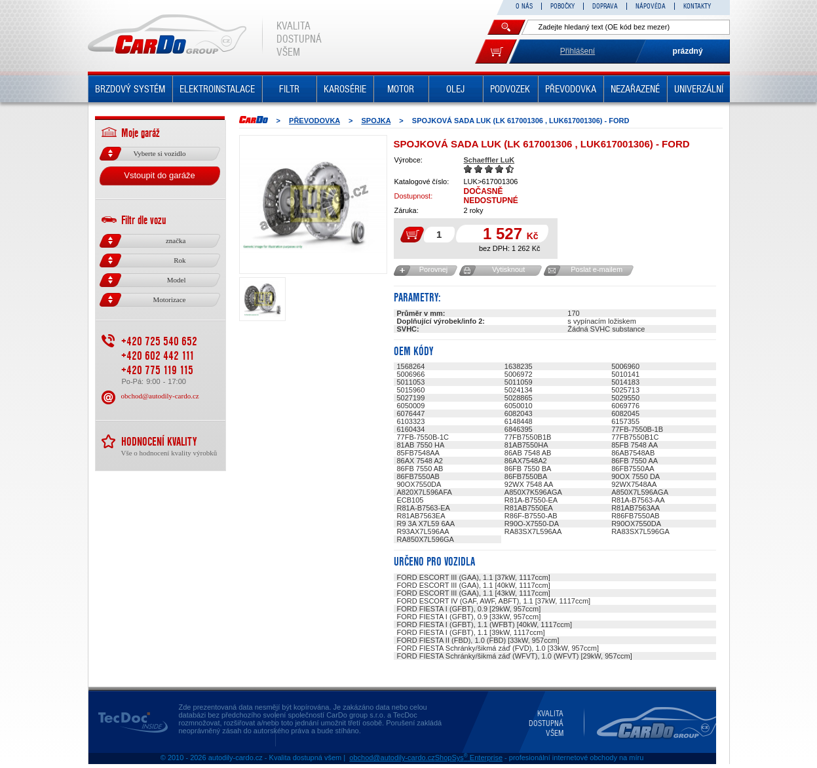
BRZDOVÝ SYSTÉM (130, 89)
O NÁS (524, 6)
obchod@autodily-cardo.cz (160, 396)
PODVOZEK (510, 89)
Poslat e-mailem (596, 269)
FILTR (289, 89)
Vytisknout (508, 269)
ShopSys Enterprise (469, 757)
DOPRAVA (605, 6)
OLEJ (455, 89)
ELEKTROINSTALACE (217, 89)
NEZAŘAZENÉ (635, 89)
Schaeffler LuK (489, 160)
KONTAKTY (697, 6)
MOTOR (400, 89)
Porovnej (433, 269)
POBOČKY (562, 6)
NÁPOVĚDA (651, 6)
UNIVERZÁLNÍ (698, 89)
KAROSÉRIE (345, 89)
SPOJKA (375, 121)
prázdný (688, 51)
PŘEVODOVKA (570, 89)
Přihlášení (577, 51)
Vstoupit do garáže (159, 175)
